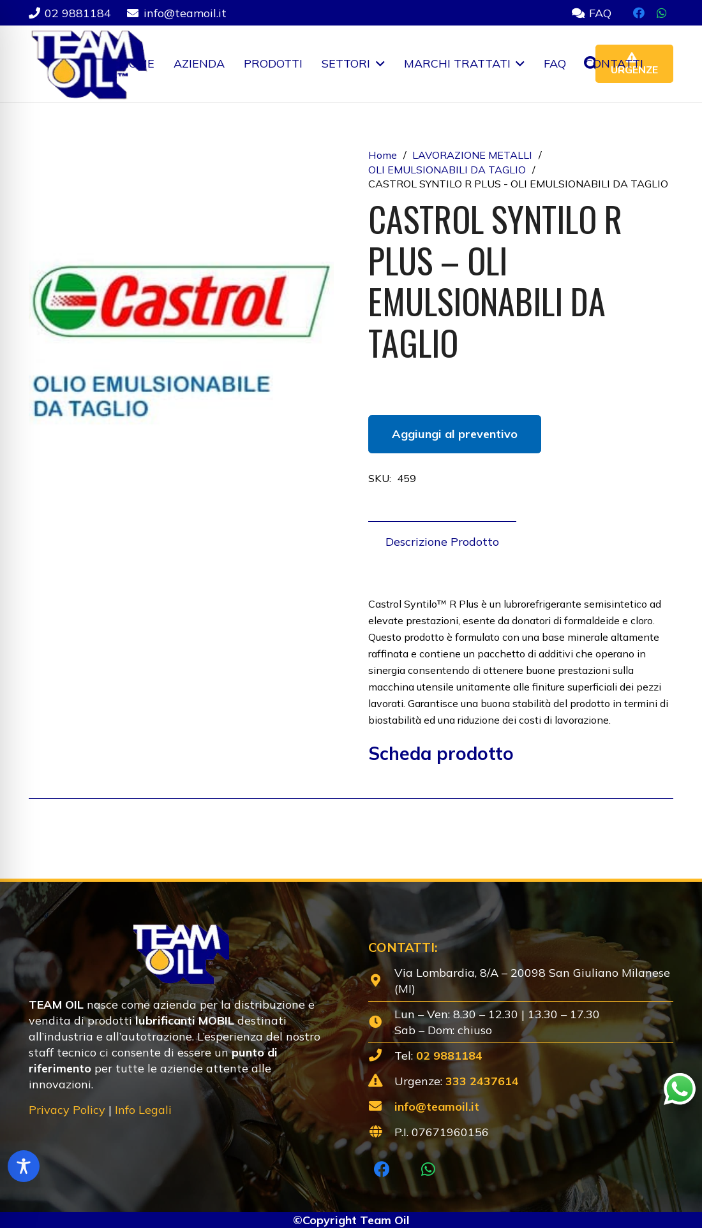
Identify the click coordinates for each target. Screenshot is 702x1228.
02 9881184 (449, 1055)
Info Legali (143, 1109)
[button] (377, 64)
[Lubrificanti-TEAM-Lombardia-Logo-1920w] (88, 64)
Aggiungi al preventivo (455, 434)
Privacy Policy (67, 1109)
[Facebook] (638, 12)
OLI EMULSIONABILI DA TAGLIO (447, 169)
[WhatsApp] (661, 12)
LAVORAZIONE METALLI (472, 155)
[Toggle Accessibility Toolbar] (23, 1166)
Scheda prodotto (441, 753)
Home (382, 155)
